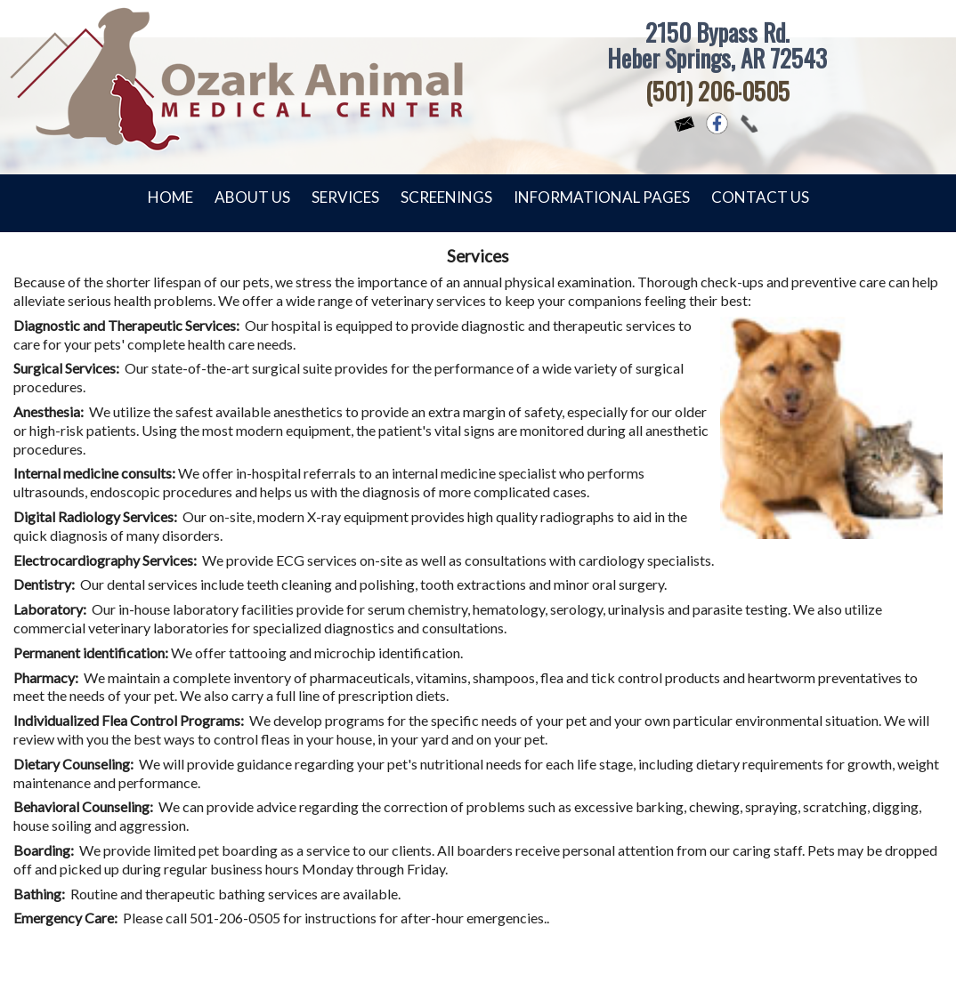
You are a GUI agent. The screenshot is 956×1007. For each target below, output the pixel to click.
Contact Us (760, 197)
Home (170, 197)
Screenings (446, 197)
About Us (252, 197)
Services (345, 197)
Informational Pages (602, 197)
